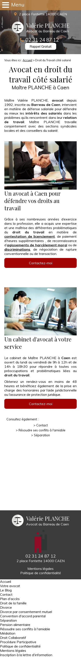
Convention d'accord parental (23, 616)
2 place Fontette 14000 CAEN (42, 14)
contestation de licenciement (29, 236)
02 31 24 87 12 (42, 40)
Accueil (27, 60)
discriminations (17, 249)
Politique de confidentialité (40, 573)
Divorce (6, 607)
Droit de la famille (13, 603)
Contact (42, 425)
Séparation (42, 435)
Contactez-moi (40, 263)
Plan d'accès (10, 599)
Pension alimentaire (15, 624)
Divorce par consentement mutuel (26, 612)
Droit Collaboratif (13, 637)
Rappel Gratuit (41, 46)
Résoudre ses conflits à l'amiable (42, 430)
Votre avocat (10, 586)
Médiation (7, 633)
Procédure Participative (18, 642)
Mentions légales (40, 568)
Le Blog (6, 590)
